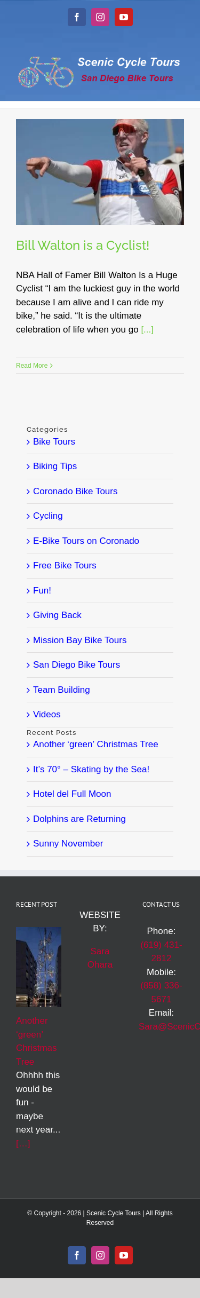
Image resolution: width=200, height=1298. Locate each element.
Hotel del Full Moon (72, 794)
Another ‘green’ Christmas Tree (95, 744)
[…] (23, 1143)
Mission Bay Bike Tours (79, 640)
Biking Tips (55, 466)
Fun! (42, 590)
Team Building (61, 690)
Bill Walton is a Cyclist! (82, 245)
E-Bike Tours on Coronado (86, 541)
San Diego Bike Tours (76, 665)
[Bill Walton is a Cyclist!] (100, 172)
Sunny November (68, 843)
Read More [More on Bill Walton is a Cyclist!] (31, 365)
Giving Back (57, 615)
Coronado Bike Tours (75, 491)
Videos (47, 714)
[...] (147, 329)
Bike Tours (54, 442)
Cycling (48, 516)
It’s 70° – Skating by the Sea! (91, 769)
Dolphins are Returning (79, 819)
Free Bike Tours (65, 565)
